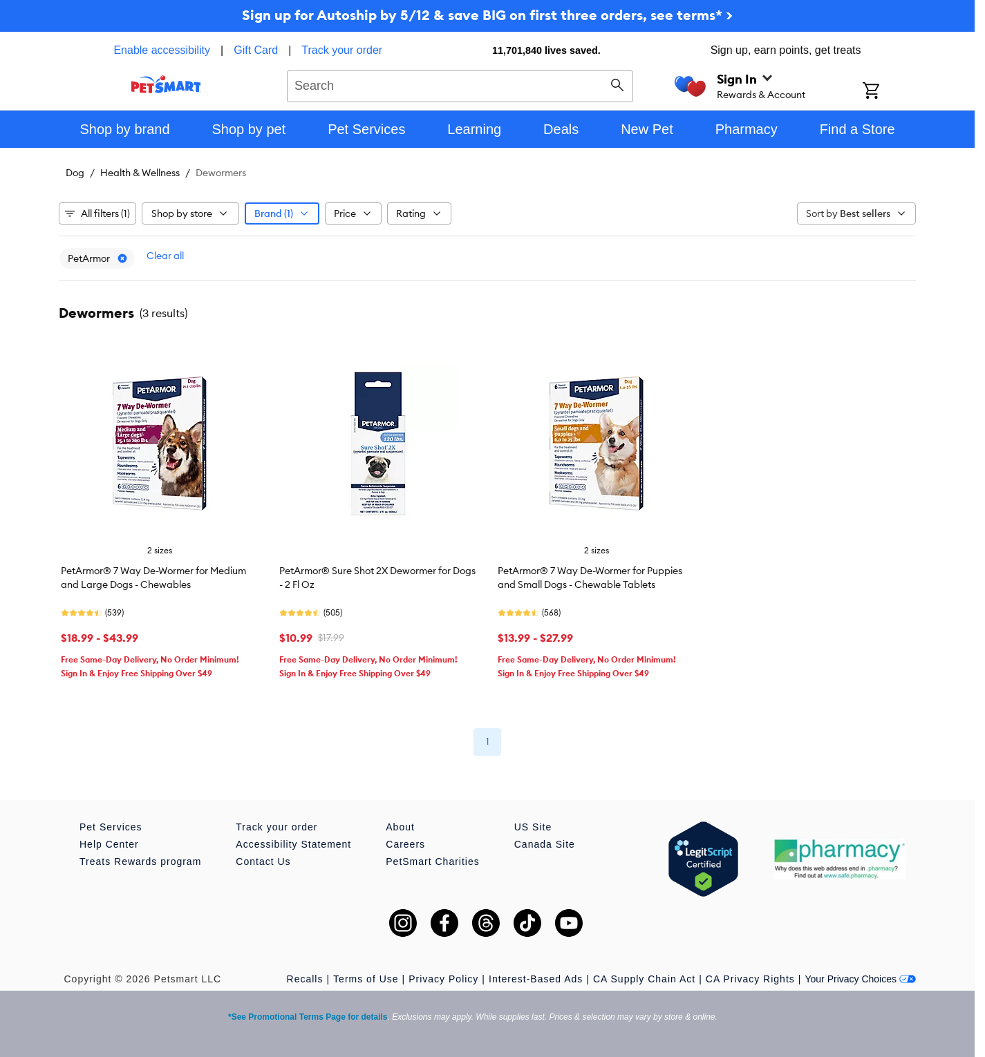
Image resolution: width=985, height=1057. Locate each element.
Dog (75, 172)
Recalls (305, 978)
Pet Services (110, 826)
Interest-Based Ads (536, 978)
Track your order (341, 50)
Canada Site (544, 844)
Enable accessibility (161, 50)
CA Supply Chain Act (644, 978)
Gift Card (256, 50)
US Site (533, 826)
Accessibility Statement (293, 844)
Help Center (109, 844)
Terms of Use (365, 978)
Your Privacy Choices (860, 979)
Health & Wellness (140, 172)
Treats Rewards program (140, 861)
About (400, 826)
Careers (405, 844)
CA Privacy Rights (750, 978)
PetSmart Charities (432, 861)
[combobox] (460, 84)
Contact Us (263, 861)
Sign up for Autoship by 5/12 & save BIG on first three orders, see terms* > (487, 14)
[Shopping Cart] (889, 92)
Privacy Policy (443, 978)
